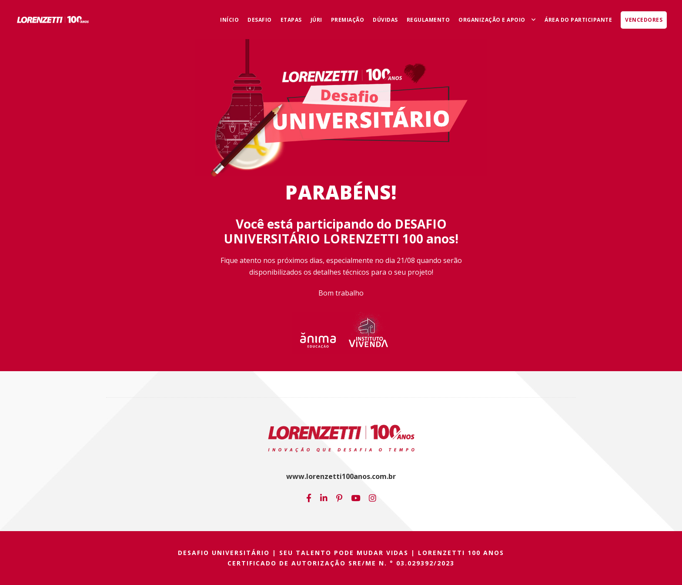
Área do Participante (578, 19)
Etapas (291, 19)
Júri (316, 19)
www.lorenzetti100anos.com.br (341, 476)
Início (229, 19)
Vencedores (643, 19)
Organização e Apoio (491, 19)
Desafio (259, 19)
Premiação (347, 19)
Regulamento (428, 19)
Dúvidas (385, 19)
